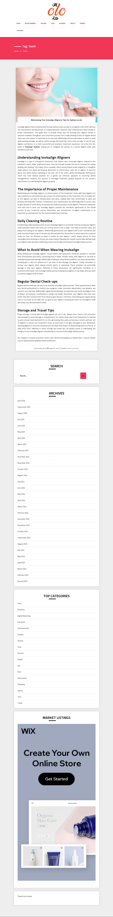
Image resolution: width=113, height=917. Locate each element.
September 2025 (24, 400)
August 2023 (22, 536)
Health (72, 23)
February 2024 (23, 505)
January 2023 (22, 574)
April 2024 (21, 493)
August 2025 (22, 406)
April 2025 (21, 431)
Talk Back (93, 23)
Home (18, 23)
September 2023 (24, 530)
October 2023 (23, 524)
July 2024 (21, 474)
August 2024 (22, 468)
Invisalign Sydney (32, 139)
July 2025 (21, 412)
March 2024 (22, 499)
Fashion (43, 23)
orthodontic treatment (44, 154)
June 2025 (21, 418)
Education (21, 615)
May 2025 (21, 424)
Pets (19, 664)
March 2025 (22, 437)
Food (53, 23)
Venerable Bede (41, 341)
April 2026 (21, 393)
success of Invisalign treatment (55, 171)
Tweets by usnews (25, 889)
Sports (20, 683)
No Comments (73, 341)
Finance (82, 23)
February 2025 (23, 443)
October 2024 (23, 462)
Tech (19, 689)
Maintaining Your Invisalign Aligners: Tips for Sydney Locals (56, 112)
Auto (19, 596)
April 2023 (21, 555)
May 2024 (21, 487)
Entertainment (30, 23)
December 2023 (23, 512)
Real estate (22, 671)
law (19, 658)
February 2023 (23, 568)
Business (62, 23)
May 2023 (21, 549)
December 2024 (23, 449)
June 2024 (21, 480)
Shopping (21, 677)
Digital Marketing (24, 608)
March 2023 (22, 561)
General (20, 646)
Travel (20, 696)
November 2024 (24, 455)
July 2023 (21, 543)
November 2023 (24, 518)
